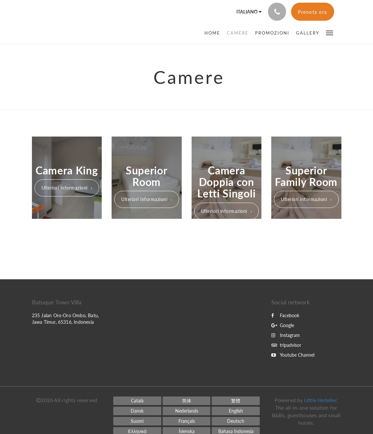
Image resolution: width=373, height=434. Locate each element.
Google (282, 325)
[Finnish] (137, 421)
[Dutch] (187, 411)
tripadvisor (286, 345)
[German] (236, 421)
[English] (236, 411)
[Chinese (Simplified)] (187, 400)
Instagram (285, 335)
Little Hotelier (320, 400)
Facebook (285, 315)
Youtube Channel (292, 355)
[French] (187, 421)
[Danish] (137, 411)
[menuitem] (214, 32)
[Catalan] (137, 400)
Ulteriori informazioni (64, 188)
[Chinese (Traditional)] (236, 400)
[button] (329, 32)
